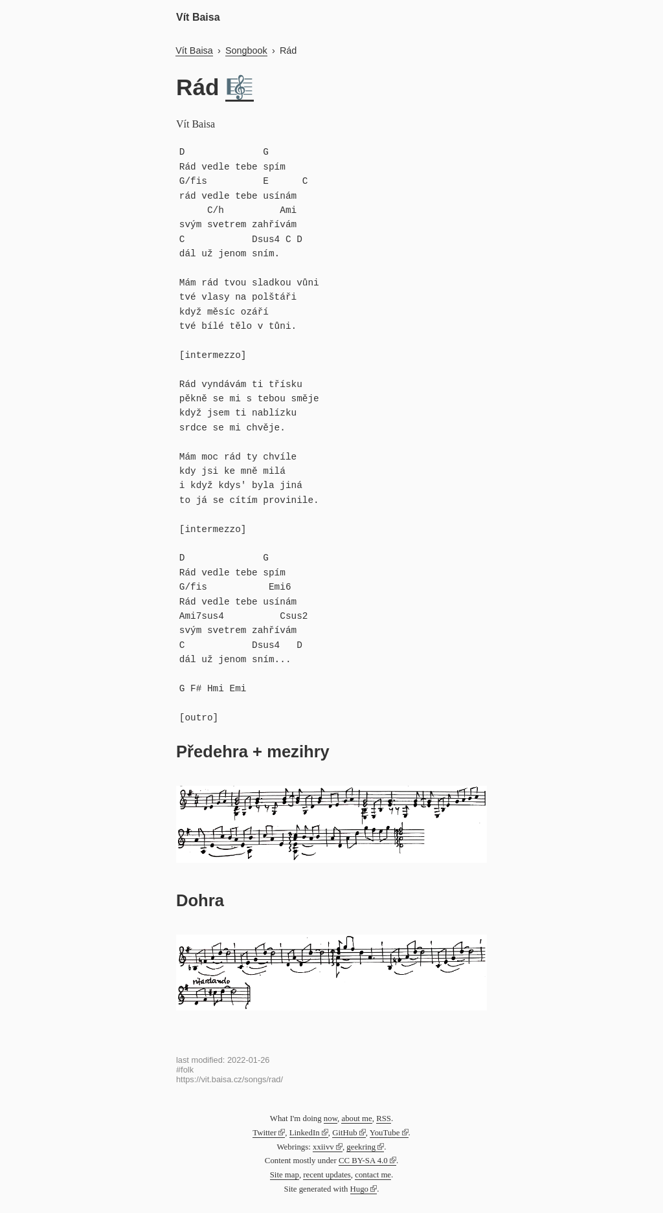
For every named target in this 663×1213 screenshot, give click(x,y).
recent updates (327, 1174)
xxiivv (323, 1147)
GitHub (344, 1132)
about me (356, 1118)
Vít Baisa (198, 17)
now (330, 1118)
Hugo (359, 1189)
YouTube (385, 1132)
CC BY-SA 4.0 (363, 1160)
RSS (383, 1118)
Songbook (246, 50)
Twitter (264, 1132)
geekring (361, 1147)
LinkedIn (304, 1132)
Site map (284, 1174)
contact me (373, 1174)
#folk (185, 1069)
